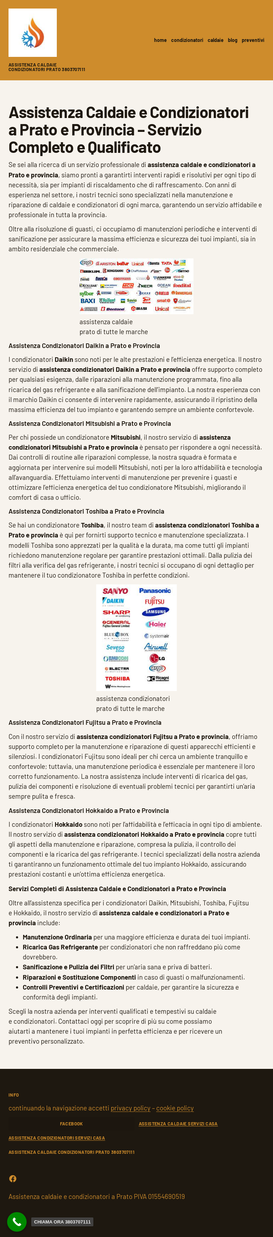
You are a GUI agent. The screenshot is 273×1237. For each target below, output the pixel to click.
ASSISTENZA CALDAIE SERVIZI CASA (178, 1123)
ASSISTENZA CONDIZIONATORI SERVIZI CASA (57, 1138)
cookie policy (175, 1108)
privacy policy (131, 1108)
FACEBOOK (71, 1123)
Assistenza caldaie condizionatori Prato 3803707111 (47, 67)
